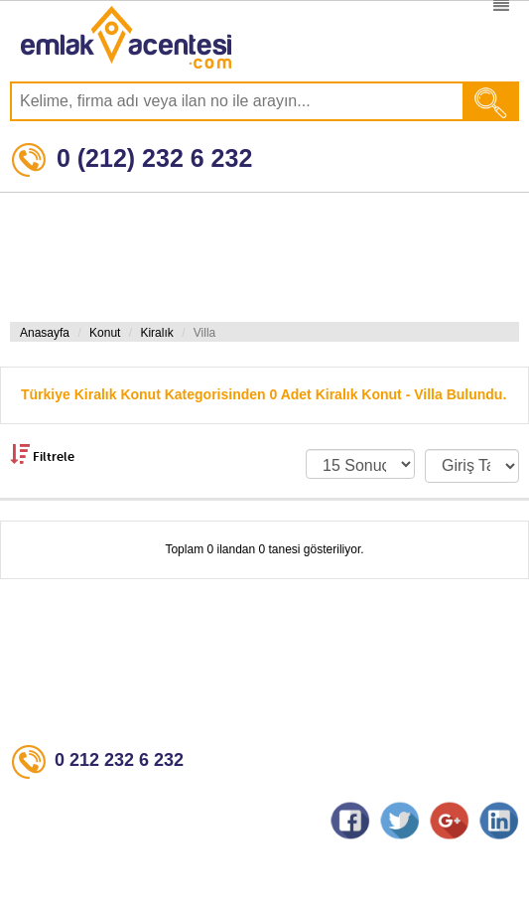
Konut (104, 333)
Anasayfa (44, 333)
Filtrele (42, 454)
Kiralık (156, 333)
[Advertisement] (259, 257)
